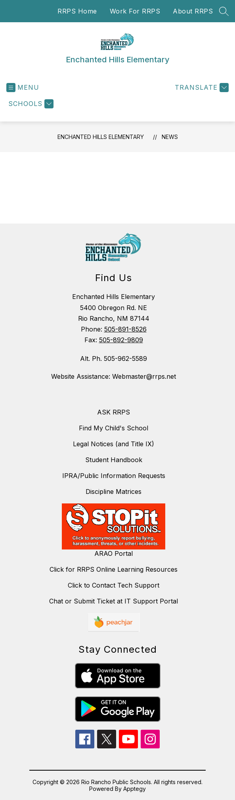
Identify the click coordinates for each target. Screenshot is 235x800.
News (170, 136)
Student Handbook (113, 460)
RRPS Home (77, 11)
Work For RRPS (135, 11)
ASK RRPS (113, 412)
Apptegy (134, 788)
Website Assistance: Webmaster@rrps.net (113, 376)
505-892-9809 (121, 340)
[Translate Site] (201, 88)
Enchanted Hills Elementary (100, 136)
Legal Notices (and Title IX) (113, 444)
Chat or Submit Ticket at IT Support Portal (113, 601)
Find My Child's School (113, 428)
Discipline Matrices (113, 491)
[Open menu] (22, 88)
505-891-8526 (125, 329)
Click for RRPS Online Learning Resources (114, 569)
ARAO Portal (113, 553)
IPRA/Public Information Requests (113, 476)
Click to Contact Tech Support (113, 585)
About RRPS (193, 11)
